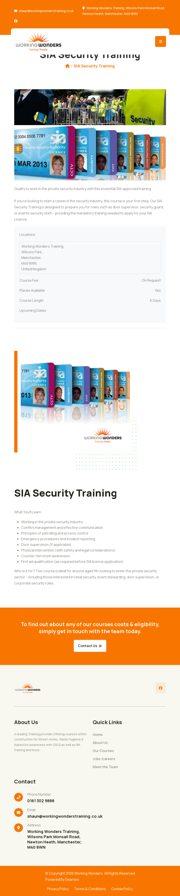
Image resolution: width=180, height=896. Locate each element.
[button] (25, 134)
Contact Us (90, 645)
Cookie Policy (122, 888)
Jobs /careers (104, 759)
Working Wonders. (89, 873)
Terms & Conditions (90, 888)
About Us (100, 742)
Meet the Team (105, 767)
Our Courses (103, 751)
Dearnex (72, 879)
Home (98, 734)
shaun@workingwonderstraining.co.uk (46, 11)
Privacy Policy (58, 888)
